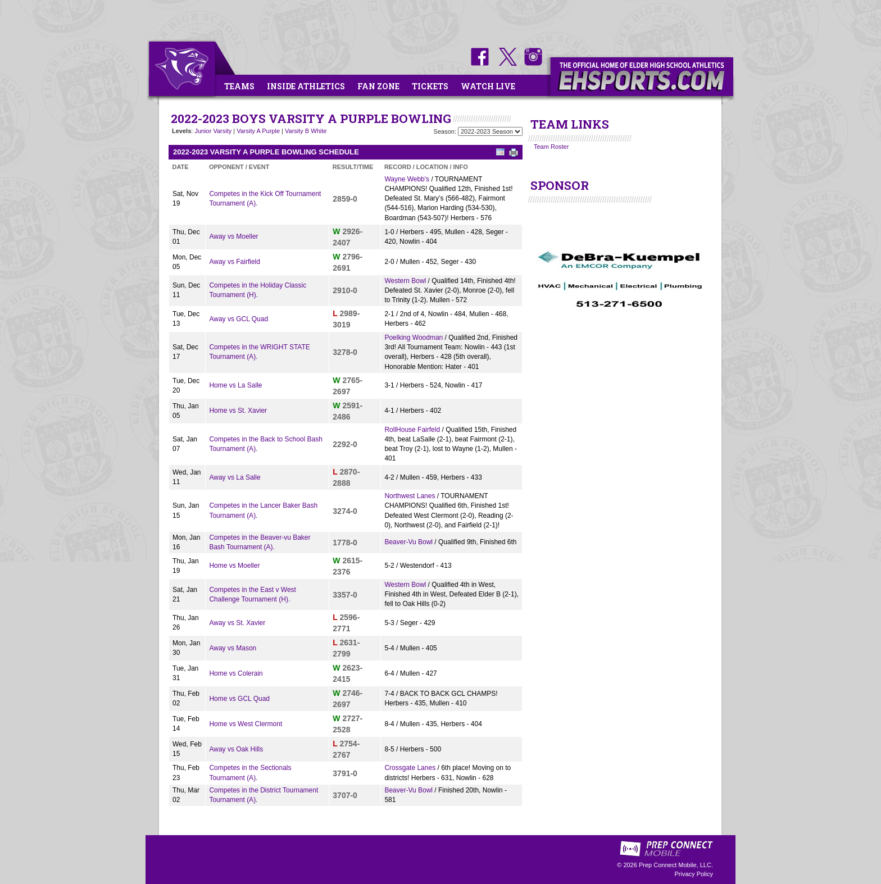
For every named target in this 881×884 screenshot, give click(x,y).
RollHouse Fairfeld (412, 430)
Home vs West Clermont (245, 724)
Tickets (430, 86)
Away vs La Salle (234, 477)
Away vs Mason (232, 648)
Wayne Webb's (406, 179)
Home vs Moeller (234, 565)
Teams (239, 86)
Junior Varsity (212, 130)
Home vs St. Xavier (238, 410)
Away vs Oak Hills (236, 749)
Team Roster (551, 146)
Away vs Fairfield (234, 262)
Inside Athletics (306, 86)
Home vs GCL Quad (239, 699)
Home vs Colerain (235, 673)
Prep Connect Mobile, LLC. (676, 865)
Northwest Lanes (409, 496)
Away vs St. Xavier (237, 623)
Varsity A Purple (258, 130)
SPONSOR (559, 185)
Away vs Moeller (233, 236)
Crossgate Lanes (409, 768)
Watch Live (488, 86)
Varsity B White (305, 130)
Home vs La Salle (235, 385)
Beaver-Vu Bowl (408, 542)
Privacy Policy (694, 874)
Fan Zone (378, 86)
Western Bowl (405, 281)
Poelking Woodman (413, 337)
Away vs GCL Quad (238, 319)
